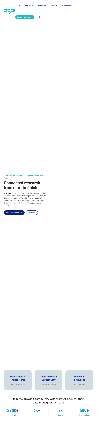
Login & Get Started (25, 17)
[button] (39, 17)
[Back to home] (9, 11)
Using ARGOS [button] (29, 6)
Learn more (31, 213)
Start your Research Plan (14, 213)
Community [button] (42, 6)
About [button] (17, 6)
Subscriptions (66, 6)
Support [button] (54, 6)
